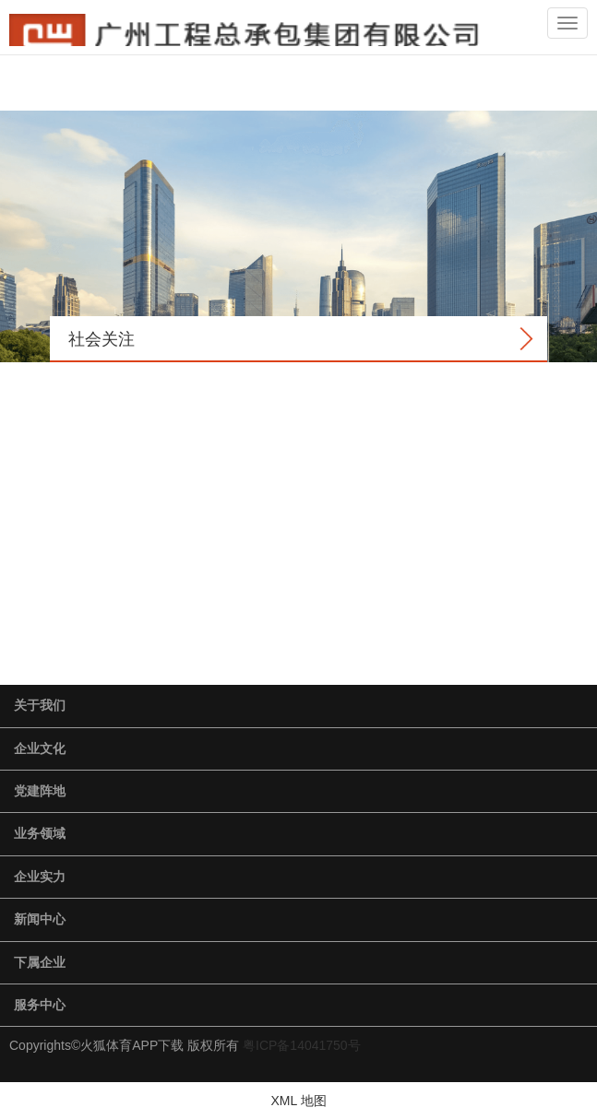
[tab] (298, 706)
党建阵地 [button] (40, 790)
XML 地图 (298, 1100)
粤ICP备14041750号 (302, 1045)
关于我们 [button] (40, 705)
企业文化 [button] (40, 748)
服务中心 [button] (40, 1004)
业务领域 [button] (40, 833)
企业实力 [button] (40, 876)
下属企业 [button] (40, 962)
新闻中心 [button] (40, 919)
